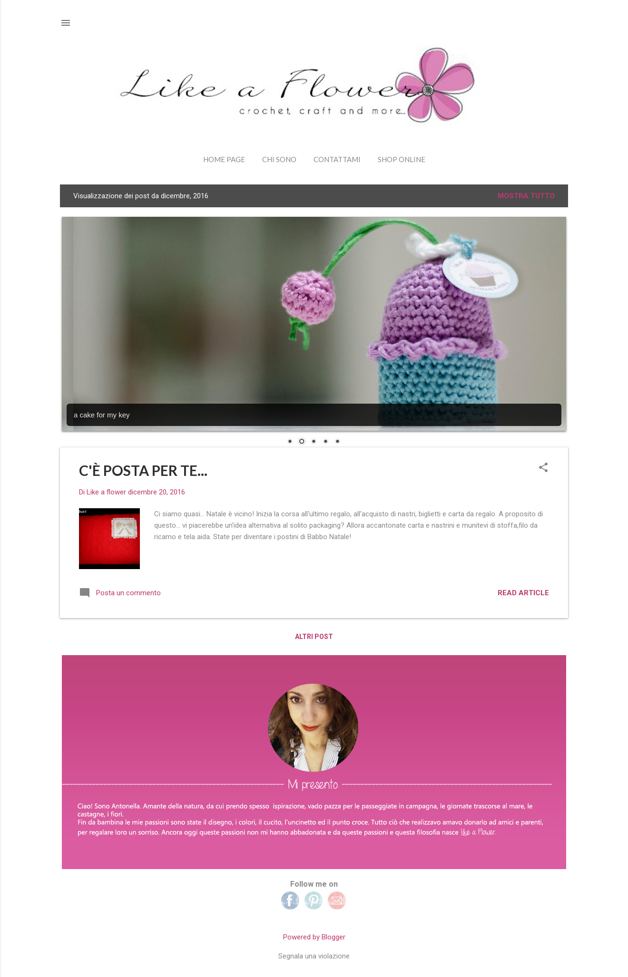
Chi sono (279, 159)
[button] (543, 468)
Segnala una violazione (314, 956)
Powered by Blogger (314, 937)
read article (523, 593)
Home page (224, 159)
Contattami (337, 159)
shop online (401, 159)
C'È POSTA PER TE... (143, 470)
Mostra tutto (526, 196)
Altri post (314, 636)
